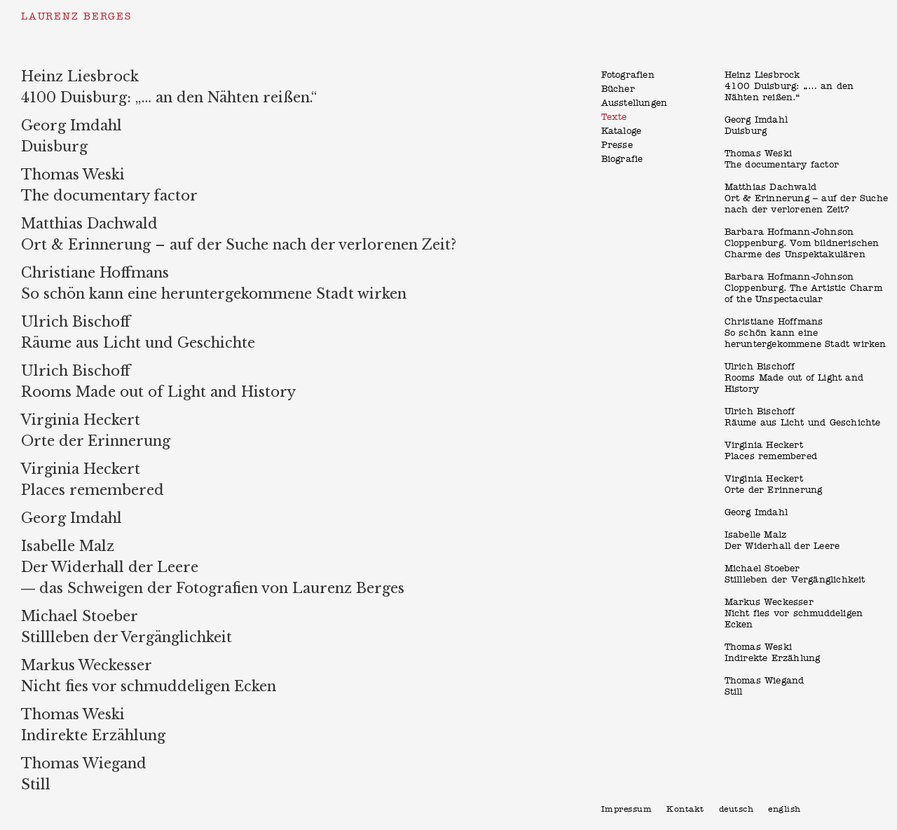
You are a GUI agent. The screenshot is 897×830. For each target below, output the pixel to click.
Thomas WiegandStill (764, 686)
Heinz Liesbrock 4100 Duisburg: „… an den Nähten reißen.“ (789, 86)
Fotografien (628, 75)
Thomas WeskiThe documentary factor (782, 159)
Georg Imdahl (756, 512)
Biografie (622, 159)
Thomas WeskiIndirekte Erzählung (773, 653)
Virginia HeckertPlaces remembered (771, 451)
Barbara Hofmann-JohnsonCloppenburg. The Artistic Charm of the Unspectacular (803, 288)
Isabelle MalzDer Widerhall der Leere (782, 541)
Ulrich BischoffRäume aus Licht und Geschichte (803, 417)
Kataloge (621, 131)
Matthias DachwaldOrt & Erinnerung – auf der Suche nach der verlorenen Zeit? (806, 199)
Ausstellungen (634, 103)
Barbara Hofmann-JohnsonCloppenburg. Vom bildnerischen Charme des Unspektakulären (802, 243)
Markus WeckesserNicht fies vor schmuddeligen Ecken (794, 614)
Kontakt (685, 809)
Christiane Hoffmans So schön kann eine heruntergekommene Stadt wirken (805, 333)
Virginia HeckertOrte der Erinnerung (774, 485)
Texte (614, 117)
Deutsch (736, 809)
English (784, 809)
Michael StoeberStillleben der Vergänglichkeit (795, 574)
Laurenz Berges (76, 17)
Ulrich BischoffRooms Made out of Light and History (794, 378)
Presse (617, 145)
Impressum (626, 809)
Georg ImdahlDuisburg (756, 126)
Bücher (618, 89)
